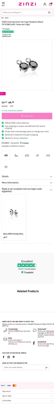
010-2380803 (15, 331)
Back (5, 18)
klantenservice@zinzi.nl (16, 342)
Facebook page (43, 346)
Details (5, 176)
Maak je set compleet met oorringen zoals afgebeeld (22, 190)
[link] (44, 4)
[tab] (27, 176)
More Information (10, 182)
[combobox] (27, 12)
